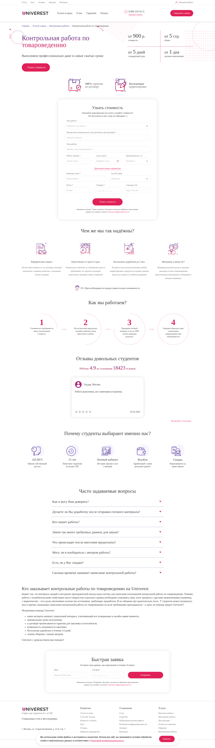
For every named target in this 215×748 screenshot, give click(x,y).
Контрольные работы (167, 732)
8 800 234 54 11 (137, 11)
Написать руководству (90, 732)
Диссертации (164, 720)
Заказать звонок (135, 15)
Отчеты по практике (167, 724)
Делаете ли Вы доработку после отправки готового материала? (96, 512)
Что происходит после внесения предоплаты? (84, 542)
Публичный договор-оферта (131, 720)
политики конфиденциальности (118, 212)
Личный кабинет (186, 2)
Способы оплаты (87, 717)
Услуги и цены (64, 13)
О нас (79, 13)
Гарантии (91, 13)
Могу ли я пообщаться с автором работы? (81, 552)
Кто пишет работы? (66, 522)
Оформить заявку (182, 13)
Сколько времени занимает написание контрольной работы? (94, 573)
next (190, 369)
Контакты (64, 2)
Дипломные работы (167, 717)
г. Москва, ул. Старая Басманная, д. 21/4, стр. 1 (43, 729)
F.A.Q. (24, 2)
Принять (165, 739)
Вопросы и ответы (88, 720)
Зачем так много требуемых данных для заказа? (85, 532)
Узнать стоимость (36, 67)
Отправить (146, 675)
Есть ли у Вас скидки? (68, 562)
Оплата (104, 13)
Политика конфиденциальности (133, 724)
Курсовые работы (166, 713)
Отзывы (41, 2)
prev (25, 369)
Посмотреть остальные (181, 421)
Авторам (52, 2)
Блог (33, 2)
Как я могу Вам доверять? (70, 501)
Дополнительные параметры (107, 168)
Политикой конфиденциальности (107, 740)
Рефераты (162, 728)
